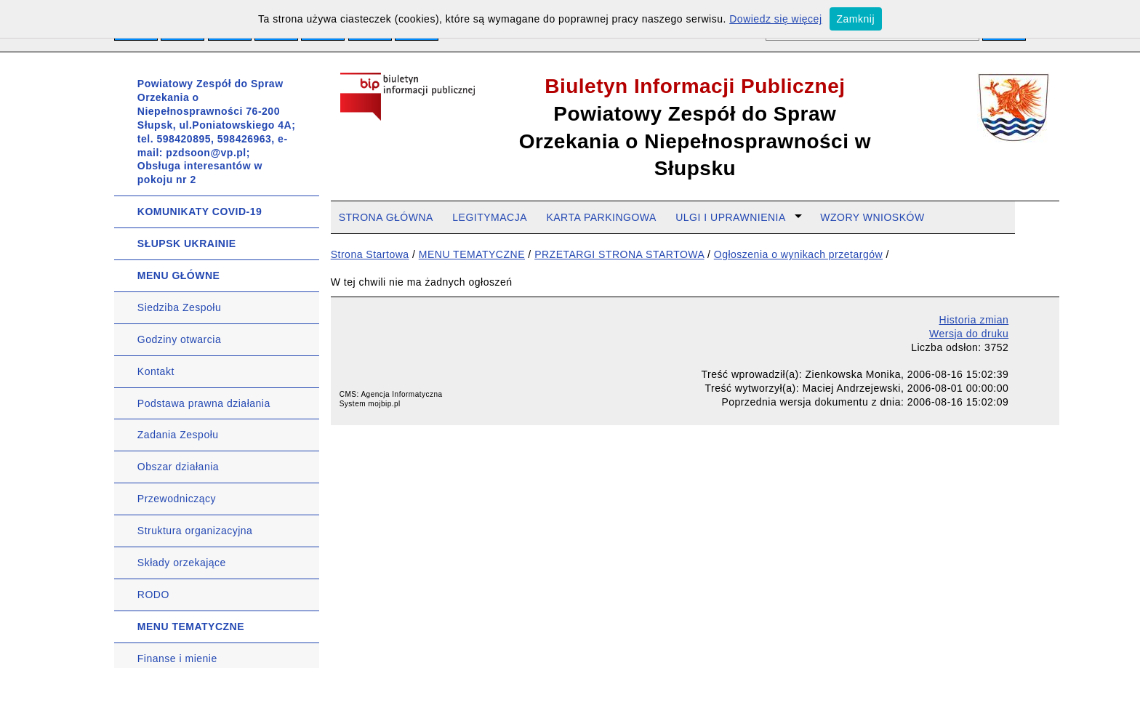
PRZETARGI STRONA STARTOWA (619, 254)
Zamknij (856, 19)
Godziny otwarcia (179, 339)
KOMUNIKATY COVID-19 (199, 211)
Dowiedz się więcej (775, 19)
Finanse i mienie (177, 658)
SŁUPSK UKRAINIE (186, 243)
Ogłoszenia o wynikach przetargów (798, 254)
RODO (153, 594)
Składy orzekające (181, 562)
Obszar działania (178, 466)
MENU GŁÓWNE (178, 275)
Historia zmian (974, 320)
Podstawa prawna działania (203, 403)
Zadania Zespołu (178, 434)
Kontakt (155, 371)
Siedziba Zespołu (179, 307)
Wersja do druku (968, 333)
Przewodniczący (176, 498)
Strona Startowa (370, 254)
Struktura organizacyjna (195, 530)
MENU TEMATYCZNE (190, 626)
